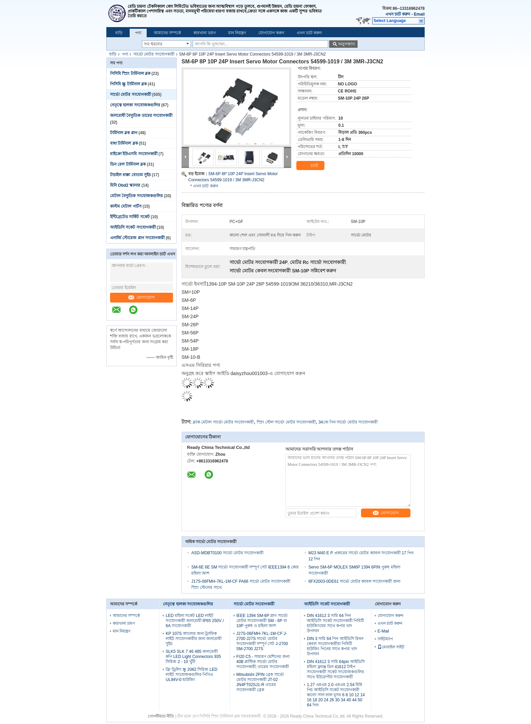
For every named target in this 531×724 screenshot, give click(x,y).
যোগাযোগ (141, 297)
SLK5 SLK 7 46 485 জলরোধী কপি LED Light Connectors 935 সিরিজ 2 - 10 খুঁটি (193, 656)
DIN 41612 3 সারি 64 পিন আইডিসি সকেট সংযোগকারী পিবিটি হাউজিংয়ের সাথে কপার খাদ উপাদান (335, 623)
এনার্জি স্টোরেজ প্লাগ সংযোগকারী (137, 237)
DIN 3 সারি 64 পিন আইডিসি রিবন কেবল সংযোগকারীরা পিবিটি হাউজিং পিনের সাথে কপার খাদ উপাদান (335, 646)
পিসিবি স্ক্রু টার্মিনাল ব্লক (128, 84)
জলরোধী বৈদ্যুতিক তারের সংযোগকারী (141, 115)
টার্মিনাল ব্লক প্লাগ (123, 132)
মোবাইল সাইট (391, 647)
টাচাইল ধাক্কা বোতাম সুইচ (130, 174)
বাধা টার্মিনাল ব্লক (124, 143)
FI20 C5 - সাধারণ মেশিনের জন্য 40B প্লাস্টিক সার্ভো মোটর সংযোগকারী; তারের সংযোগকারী (263, 661)
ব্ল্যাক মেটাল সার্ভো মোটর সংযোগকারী (223, 422)
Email (419, 14)
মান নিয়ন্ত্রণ (237, 32)
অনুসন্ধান (346, 43)
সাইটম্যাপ (385, 639)
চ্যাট (310, 165)
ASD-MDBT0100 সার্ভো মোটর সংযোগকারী (227, 553)
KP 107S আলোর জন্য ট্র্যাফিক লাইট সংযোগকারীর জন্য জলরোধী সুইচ (193, 638)
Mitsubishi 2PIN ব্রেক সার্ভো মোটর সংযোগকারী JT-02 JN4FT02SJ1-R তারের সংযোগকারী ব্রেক (260, 682)
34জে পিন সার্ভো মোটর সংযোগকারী (348, 422)
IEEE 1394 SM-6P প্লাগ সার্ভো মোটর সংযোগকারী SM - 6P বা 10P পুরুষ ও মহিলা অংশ (262, 620)
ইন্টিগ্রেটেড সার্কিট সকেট (130, 216)
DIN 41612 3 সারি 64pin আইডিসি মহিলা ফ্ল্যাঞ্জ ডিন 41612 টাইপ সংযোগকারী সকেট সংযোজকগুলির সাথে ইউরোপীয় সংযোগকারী (336, 669)
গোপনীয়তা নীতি (161, 716)
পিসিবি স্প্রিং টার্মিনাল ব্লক (130, 73)
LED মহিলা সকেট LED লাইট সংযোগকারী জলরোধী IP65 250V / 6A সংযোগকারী (195, 620)
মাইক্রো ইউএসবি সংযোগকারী (133, 153)
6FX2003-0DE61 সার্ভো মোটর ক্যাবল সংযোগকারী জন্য (354, 581)
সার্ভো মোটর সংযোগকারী (153, 54)
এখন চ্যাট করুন (397, 14)
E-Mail (383, 631)
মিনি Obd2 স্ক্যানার (125, 185)
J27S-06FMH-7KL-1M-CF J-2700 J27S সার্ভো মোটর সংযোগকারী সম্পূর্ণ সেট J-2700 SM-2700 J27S (262, 641)
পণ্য (138, 32)
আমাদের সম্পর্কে (167, 32)
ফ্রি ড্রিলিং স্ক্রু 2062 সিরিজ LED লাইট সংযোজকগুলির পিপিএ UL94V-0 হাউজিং (191, 674)
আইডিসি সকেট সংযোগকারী (133, 227)
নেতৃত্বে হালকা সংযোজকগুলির (135, 105)
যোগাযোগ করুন (271, 32)
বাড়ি (119, 32)
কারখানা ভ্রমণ (204, 32)
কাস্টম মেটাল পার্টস (126, 206)
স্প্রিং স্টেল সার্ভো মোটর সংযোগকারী (286, 422)
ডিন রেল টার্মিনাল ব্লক (128, 164)
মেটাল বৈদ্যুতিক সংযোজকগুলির (136, 195)
